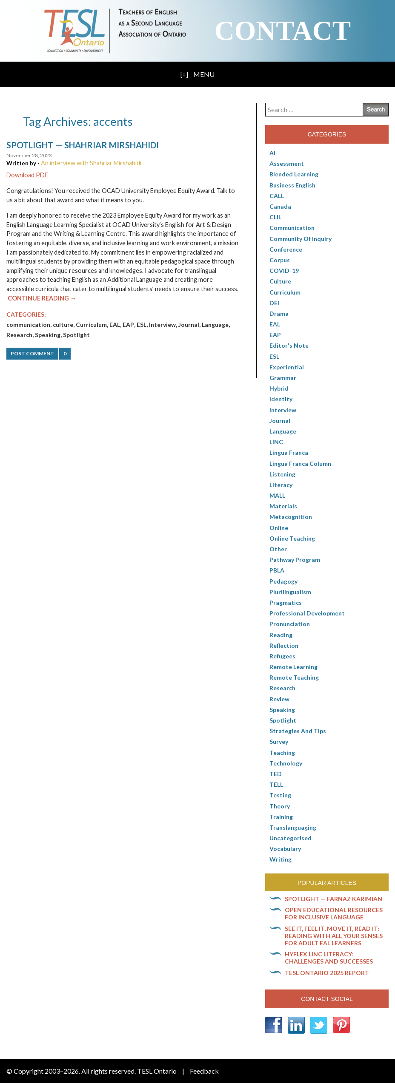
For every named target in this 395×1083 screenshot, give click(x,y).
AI (272, 152)
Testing (280, 795)
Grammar (282, 377)
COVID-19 (284, 270)
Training (281, 816)
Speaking (47, 334)
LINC (276, 441)
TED (275, 773)
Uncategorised (290, 838)
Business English (292, 185)
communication (28, 324)
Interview (162, 324)
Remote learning (293, 666)
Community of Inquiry (300, 238)
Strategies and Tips (297, 730)
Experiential (286, 367)
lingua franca (288, 452)
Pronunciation (289, 623)
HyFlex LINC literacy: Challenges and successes (329, 957)
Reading (280, 634)
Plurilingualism (290, 591)
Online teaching (292, 538)
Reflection (283, 645)
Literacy (280, 484)
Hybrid (279, 388)
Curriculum (91, 324)
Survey (278, 741)
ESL (141, 324)
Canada (280, 206)
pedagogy (283, 581)
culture (63, 324)
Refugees (282, 656)
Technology (285, 763)
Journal (188, 324)
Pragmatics (285, 602)
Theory (279, 806)
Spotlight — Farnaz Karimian (333, 898)
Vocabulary (285, 848)
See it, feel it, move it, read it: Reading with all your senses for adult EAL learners (334, 936)
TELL (276, 784)
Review (279, 699)
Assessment (286, 163)
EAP (128, 324)
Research (19, 334)
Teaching (282, 752)
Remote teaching (294, 677)
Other (278, 549)
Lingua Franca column (300, 463)
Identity (280, 399)
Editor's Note (289, 345)
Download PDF (27, 175)
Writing (280, 859)
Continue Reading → (42, 298)
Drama (279, 313)
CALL (276, 195)
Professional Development (307, 613)
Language (215, 324)
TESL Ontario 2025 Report (327, 972)
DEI (274, 302)
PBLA (276, 570)
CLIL (275, 217)
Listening (282, 474)
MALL (277, 495)
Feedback (204, 1071)
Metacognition (290, 516)
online (278, 527)
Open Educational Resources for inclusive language (334, 913)
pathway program (294, 559)
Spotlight (76, 334)
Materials (283, 506)
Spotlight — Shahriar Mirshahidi (82, 145)
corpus (279, 260)
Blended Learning (293, 174)
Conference (285, 249)
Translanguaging (292, 827)
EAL (114, 324)
